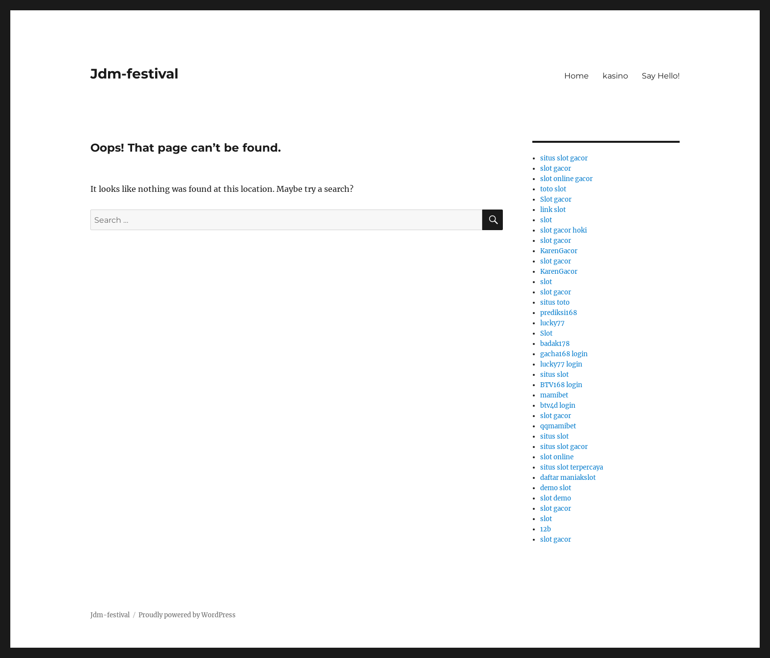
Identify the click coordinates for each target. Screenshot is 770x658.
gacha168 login (564, 354)
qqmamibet (558, 426)
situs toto (555, 302)
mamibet (554, 395)
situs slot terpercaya (571, 467)
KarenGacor (559, 251)
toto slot (553, 189)
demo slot (555, 488)
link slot (553, 210)
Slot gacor (556, 199)
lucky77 (552, 323)
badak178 (555, 344)
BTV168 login (561, 385)
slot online (557, 457)
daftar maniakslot (568, 478)
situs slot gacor (564, 158)
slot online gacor (566, 179)
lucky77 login (561, 364)
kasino (615, 75)
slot (546, 220)
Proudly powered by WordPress (187, 615)
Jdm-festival (134, 73)
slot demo (555, 498)
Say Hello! (661, 75)
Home (576, 75)
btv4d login (558, 405)
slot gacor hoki (563, 230)
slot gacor (555, 168)
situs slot (554, 374)
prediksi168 (558, 313)
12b (545, 529)
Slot (546, 333)
